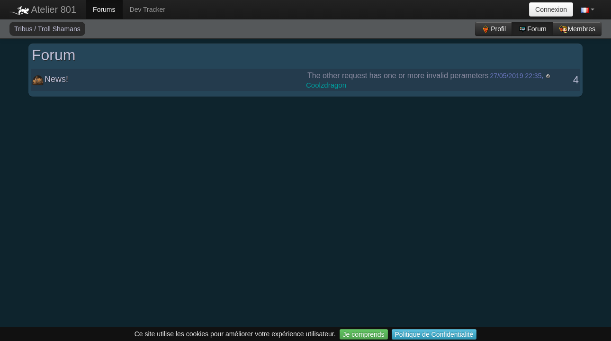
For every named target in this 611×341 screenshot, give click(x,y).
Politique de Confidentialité (434, 334)
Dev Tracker (147, 9)
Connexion (551, 9)
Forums (104, 9)
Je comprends (364, 334)
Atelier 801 (42, 9)
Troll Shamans (59, 29)
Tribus (24, 29)
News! (50, 79)
